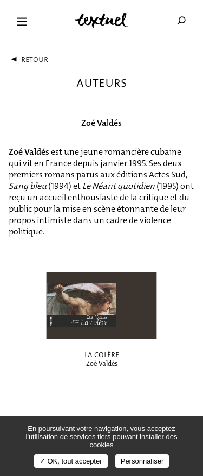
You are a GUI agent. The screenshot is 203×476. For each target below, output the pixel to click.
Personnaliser (142, 461)
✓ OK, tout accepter (71, 461)
